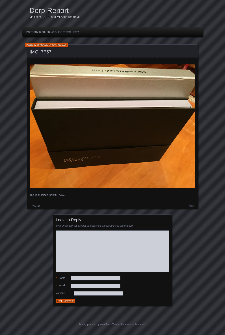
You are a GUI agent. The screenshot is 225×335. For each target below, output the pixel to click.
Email (60, 285)
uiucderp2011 (43, 45)
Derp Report (49, 10)
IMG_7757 (41, 51)
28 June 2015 (59, 45)
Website (60, 293)
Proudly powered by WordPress (95, 324)
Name (60, 278)
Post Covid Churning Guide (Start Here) (52, 32)
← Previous (34, 206)
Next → (192, 206)
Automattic (140, 324)
